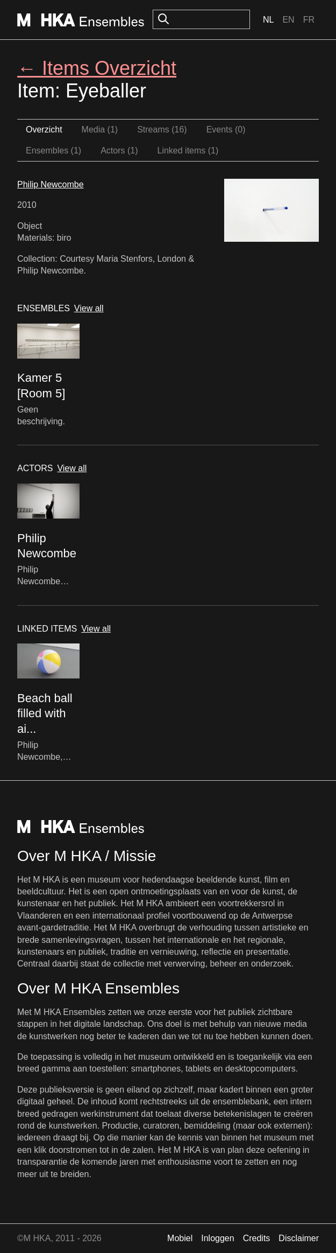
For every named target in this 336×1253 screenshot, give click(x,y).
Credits (256, 1238)
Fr (308, 19)
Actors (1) (119, 150)
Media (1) (100, 129)
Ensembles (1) (53, 150)
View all (89, 308)
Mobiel (179, 1238)
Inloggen (217, 1238)
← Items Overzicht (96, 68)
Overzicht (44, 129)
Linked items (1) (188, 150)
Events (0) (226, 129)
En (288, 19)
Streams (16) (162, 129)
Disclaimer (298, 1238)
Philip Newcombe (50, 184)
